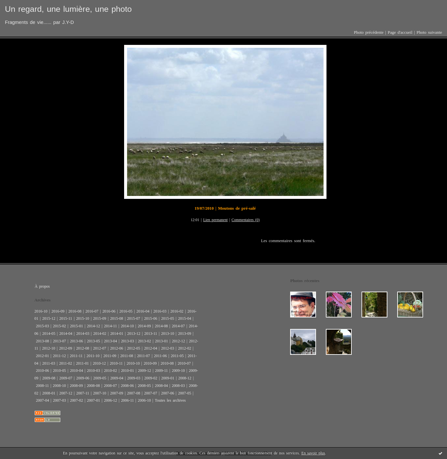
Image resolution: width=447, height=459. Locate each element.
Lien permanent (215, 220)
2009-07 (65, 378)
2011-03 (48, 363)
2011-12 (59, 356)
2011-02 (65, 363)
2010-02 (110, 370)
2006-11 (127, 400)
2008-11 (42, 385)
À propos (42, 286)
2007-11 (82, 393)
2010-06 (42, 370)
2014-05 (48, 333)
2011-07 (143, 356)
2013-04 (110, 341)
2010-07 (184, 363)
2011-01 (82, 363)
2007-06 (167, 393)
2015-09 (99, 318)
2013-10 (167, 333)
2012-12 (178, 341)
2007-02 (76, 400)
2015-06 (150, 318)
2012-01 (42, 356)
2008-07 (110, 385)
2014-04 (65, 333)
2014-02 (99, 333)
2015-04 (184, 318)
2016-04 (142, 311)
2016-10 (40, 311)
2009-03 (133, 378)
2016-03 (159, 311)
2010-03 (93, 370)
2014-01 (116, 333)
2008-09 (76, 385)
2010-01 (127, 370)
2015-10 (82, 318)
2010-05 (59, 370)
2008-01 (48, 393)
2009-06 (82, 378)
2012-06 (116, 348)
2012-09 (65, 348)
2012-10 (48, 348)
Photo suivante (429, 32)
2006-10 (144, 400)
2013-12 (133, 333)
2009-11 (161, 370)
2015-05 (167, 318)
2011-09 (109, 356)
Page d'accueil (400, 32)
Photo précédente (368, 32)
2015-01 (76, 326)
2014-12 (93, 326)
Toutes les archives (170, 400)
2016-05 (126, 311)
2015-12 (48, 318)
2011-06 (160, 356)
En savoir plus (313, 453)
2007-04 (42, 400)
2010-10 (133, 363)
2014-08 (161, 326)
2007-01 (93, 400)
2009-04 (116, 378)
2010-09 (150, 363)
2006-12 (110, 400)
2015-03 (42, 326)
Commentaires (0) (246, 220)
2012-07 (99, 348)
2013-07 (59, 341)
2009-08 (48, 378)
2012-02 (184, 348)
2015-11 (65, 318)
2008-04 (161, 385)
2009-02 (150, 378)
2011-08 (126, 356)
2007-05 (184, 393)
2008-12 (184, 378)
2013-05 (93, 341)
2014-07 (178, 326)
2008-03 (178, 385)
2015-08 (116, 318)
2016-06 (109, 311)
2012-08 (82, 348)
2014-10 (127, 326)
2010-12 (99, 363)
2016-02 (176, 311)
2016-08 (75, 311)
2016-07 (92, 311)
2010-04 (76, 370)
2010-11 (116, 363)
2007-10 (99, 393)
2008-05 (144, 385)
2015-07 (133, 318)
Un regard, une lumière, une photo (68, 9)
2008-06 (127, 385)
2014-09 (144, 326)
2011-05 (177, 356)
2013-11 (150, 333)
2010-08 (167, 363)
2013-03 (127, 341)
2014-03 (82, 333)
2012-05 (133, 348)
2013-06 (76, 341)
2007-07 (150, 393)
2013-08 (42, 341)
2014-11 (110, 326)
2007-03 (59, 400)
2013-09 (184, 333)
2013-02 (144, 341)
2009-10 (178, 370)
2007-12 (65, 393)
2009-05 (99, 378)
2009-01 (167, 378)
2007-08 (133, 393)
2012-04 (150, 348)
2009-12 (144, 370)
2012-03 (167, 348)
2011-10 (92, 356)
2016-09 (58, 311)
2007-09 (116, 393)
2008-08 (93, 385)
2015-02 (59, 326)
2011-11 (76, 356)
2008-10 (59, 385)
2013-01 (161, 341)
